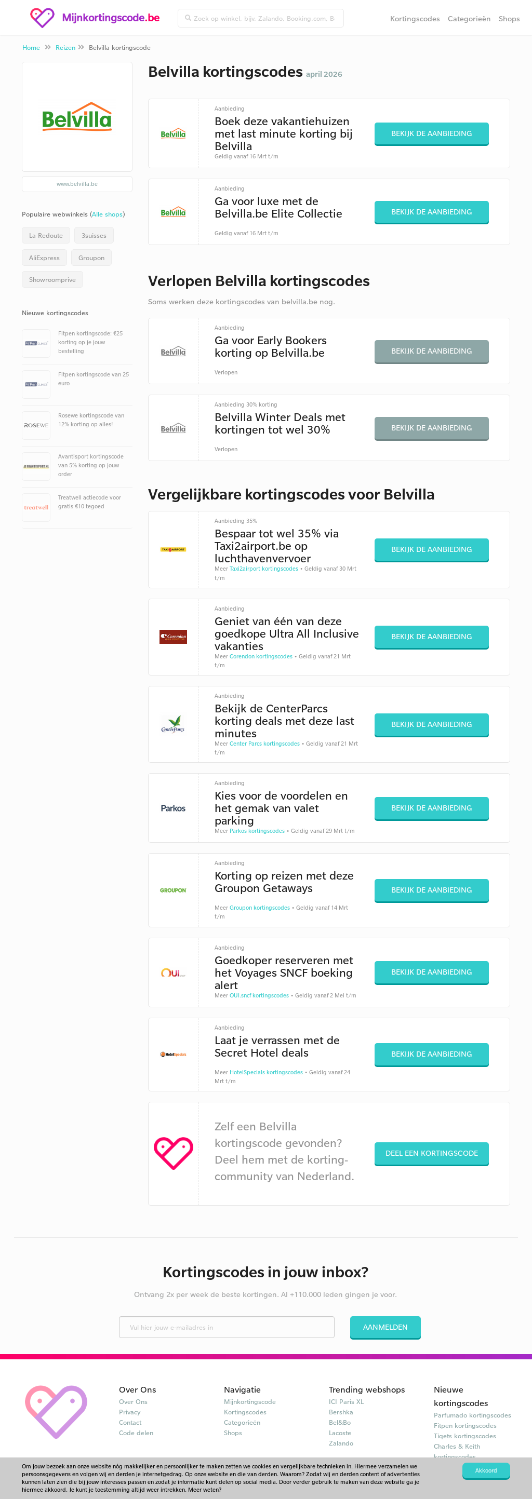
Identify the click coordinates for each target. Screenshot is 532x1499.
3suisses (94, 235)
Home (31, 47)
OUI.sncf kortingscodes (259, 995)
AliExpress (44, 257)
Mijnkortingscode (250, 1401)
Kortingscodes (415, 18)
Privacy (130, 1412)
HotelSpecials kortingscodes (266, 1072)
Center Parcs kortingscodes (265, 743)
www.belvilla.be (77, 183)
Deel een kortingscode (431, 1153)
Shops (509, 18)
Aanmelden (385, 1327)
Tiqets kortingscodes (465, 1436)
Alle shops (107, 214)
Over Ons (133, 1401)
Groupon (91, 257)
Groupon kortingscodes (260, 907)
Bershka (341, 1412)
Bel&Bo (340, 1422)
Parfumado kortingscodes (472, 1415)
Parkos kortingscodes (257, 830)
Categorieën (469, 18)
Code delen (136, 1432)
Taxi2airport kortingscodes (264, 568)
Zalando (341, 1443)
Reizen (65, 47)
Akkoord (486, 1470)
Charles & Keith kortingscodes (457, 1451)
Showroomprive (52, 279)
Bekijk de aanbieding (431, 133)
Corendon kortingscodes (261, 656)
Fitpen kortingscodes (465, 1425)
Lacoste (340, 1432)
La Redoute (46, 235)
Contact (130, 1422)
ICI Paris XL (346, 1401)
